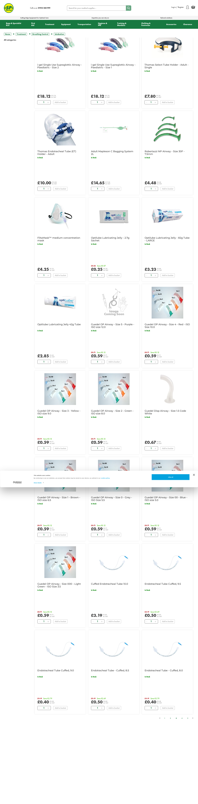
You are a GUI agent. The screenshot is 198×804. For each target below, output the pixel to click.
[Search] (128, 8)
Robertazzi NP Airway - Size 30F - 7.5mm (165, 152)
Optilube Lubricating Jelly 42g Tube (59, 324)
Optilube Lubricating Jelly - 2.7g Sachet (110, 239)
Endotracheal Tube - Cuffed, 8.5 (110, 670)
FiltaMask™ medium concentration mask (58, 239)
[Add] (48, 102)
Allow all (170, 794)
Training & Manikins (121, 24)
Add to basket (60, 102)
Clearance (187, 24)
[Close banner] (194, 792)
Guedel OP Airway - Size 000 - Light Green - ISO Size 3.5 (59, 585)
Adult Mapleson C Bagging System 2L (112, 152)
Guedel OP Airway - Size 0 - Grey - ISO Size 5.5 (111, 498)
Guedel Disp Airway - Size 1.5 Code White (165, 412)
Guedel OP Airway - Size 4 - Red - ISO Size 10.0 (167, 325)
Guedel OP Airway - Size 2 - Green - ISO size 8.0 (112, 412)
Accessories (171, 24)
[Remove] (39, 102)
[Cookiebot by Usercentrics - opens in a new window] (17, 799)
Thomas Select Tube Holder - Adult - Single (166, 66)
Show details (38, 799)
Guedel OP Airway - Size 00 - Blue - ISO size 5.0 (166, 498)
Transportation (84, 24)
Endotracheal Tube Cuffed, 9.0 (55, 670)
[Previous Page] (161, 718)
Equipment (66, 24)
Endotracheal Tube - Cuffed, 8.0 (164, 670)
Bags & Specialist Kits (13, 24)
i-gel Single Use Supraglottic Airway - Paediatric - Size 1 (113, 66)
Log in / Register (180, 7)
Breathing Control (40, 34)
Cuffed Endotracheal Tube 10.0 (109, 584)
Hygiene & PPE (102, 24)
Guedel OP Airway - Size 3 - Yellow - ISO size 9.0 (58, 412)
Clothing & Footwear (146, 24)
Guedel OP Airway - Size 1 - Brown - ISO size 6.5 (58, 498)
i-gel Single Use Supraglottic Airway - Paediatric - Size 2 (59, 66)
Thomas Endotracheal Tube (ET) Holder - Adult (56, 152)
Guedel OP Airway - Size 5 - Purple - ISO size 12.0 (112, 325)
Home (7, 34)
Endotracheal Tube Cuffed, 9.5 (163, 584)
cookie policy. (105, 795)
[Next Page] (194, 718)
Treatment (49, 24)
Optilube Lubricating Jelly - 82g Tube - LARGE (167, 239)
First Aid (33, 24)
